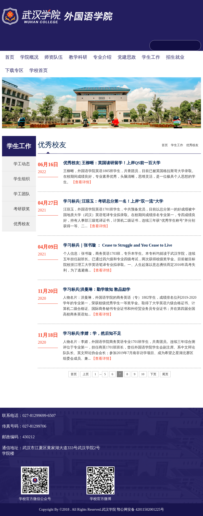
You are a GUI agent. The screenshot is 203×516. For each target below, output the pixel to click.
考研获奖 (22, 209)
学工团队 (22, 194)
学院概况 (29, 57)
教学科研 (78, 57)
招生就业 (175, 57)
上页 (86, 374)
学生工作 (151, 57)
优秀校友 (22, 224)
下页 (153, 374)
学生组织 (22, 179)
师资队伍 (53, 57)
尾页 (165, 374)
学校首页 (38, 70)
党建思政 (127, 57)
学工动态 (22, 164)
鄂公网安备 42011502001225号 (140, 509)
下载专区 (14, 70)
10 (142, 374)
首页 (9, 57)
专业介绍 (102, 57)
